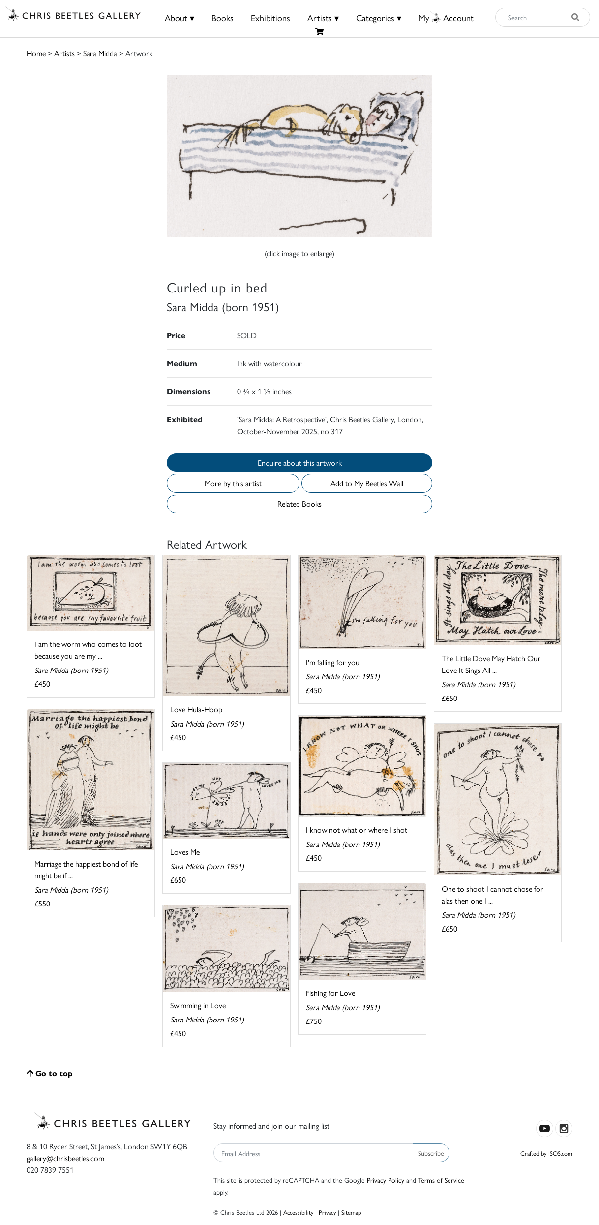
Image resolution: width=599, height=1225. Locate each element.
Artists (64, 52)
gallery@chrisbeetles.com (65, 1158)
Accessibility (298, 1212)
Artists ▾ (323, 17)
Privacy (327, 1212)
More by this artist (233, 483)
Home (36, 52)
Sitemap (351, 1212)
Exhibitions (270, 17)
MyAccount (446, 17)
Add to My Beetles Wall (366, 483)
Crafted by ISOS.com (546, 1153)
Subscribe (431, 1153)
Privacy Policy (385, 1180)
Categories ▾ (378, 17)
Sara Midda (100, 52)
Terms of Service (441, 1180)
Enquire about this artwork (300, 462)
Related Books (299, 503)
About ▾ (179, 17)
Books (222, 17)
